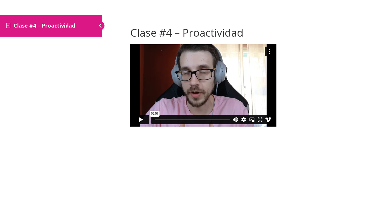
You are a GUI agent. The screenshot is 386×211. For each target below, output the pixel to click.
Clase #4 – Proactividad (44, 25)
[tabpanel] (244, 86)
